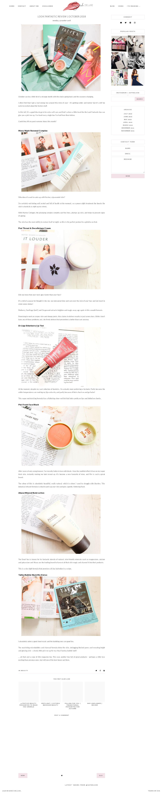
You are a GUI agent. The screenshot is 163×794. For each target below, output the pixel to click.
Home (11, 6)
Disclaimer (47, 6)
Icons (121, 6)
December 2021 (128, 128)
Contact (22, 6)
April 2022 (127, 122)
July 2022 (128, 113)
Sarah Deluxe (15, 791)
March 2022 (128, 125)
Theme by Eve (154, 791)
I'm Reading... (133, 6)
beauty (24, 670)
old (101, 775)
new (23, 775)
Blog (112, 6)
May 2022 (128, 119)
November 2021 (127, 131)
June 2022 (128, 116)
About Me (34, 6)
